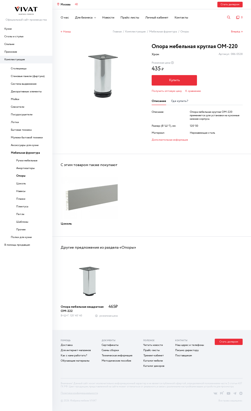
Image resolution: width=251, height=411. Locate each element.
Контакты (181, 17)
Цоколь (21, 184)
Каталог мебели (153, 361)
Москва (65, 4)
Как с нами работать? (74, 356)
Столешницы (18, 69)
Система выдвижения (23, 84)
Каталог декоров (153, 366)
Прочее (21, 230)
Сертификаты (110, 345)
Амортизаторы (25, 168)
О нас (65, 17)
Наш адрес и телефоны (189, 345)
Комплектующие (14, 59)
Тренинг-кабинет (153, 356)
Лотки (15, 122)
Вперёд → (237, 31)
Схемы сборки (110, 350)
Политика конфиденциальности (79, 393)
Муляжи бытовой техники (27, 138)
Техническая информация (117, 356)
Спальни (9, 44)
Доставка (67, 345)
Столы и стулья (13, 36)
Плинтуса (22, 207)
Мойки (15, 99)
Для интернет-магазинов (76, 350)
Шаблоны (22, 222)
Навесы (20, 191)
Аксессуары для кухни (25, 145)
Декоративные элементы (26, 92)
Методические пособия (116, 361)
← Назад (66, 31)
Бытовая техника (21, 130)
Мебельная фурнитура (25, 153)
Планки (20, 199)
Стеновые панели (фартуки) (28, 76)
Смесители (17, 107)
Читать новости (153, 345)
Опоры (20, 176)
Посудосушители (21, 115)
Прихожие (10, 52)
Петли (20, 214)
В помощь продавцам (17, 245)
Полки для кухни (21, 237)
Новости (108, 17)
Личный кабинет (156, 17)
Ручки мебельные (26, 161)
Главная (117, 32)
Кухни (8, 29)
